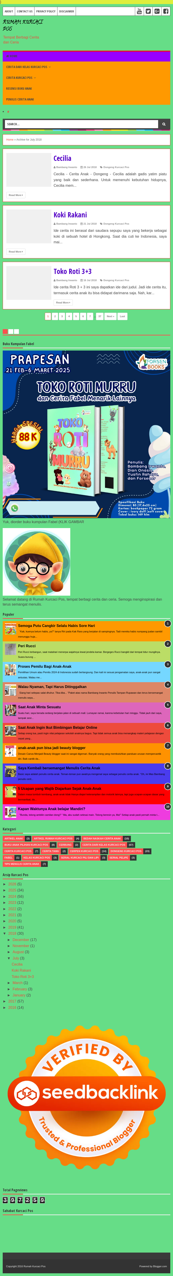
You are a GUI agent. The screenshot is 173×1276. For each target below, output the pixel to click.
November (21, 946)
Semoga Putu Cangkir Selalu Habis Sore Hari (56, 626)
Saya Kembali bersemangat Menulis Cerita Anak (59, 768)
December (21, 940)
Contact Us (24, 11)
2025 (12, 890)
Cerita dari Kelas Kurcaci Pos (26, 67)
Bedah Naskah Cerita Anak (102, 838)
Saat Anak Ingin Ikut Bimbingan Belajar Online (57, 727)
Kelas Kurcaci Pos (37, 857)
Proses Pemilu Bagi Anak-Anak (44, 666)
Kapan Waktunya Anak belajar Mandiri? (51, 809)
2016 (12, 1007)
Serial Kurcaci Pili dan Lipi (79, 857)
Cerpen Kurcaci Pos (84, 851)
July (16, 958)
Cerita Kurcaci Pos (19, 77)
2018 (12, 933)
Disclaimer (66, 11)
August (19, 952)
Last (122, 316)
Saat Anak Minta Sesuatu (39, 707)
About (9, 11)
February (20, 989)
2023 (12, 903)
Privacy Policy (45, 11)
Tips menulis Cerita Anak (22, 864)
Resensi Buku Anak (19, 88)
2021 (12, 915)
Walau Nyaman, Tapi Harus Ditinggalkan (52, 687)
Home (11, 56)
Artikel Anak (14, 838)
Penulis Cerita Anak (20, 99)
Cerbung (65, 844)
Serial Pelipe (118, 857)
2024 (12, 896)
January (19, 995)
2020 (12, 921)
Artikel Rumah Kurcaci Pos (53, 838)
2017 (12, 1001)
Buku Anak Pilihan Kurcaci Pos (26, 844)
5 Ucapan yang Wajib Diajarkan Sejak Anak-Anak (59, 789)
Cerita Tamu (50, 851)
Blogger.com (160, 1266)
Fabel (9, 857)
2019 (12, 927)
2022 (12, 909)
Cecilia (64, 157)
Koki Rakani (72, 214)
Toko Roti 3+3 (75, 270)
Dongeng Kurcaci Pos (116, 167)
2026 (12, 884)
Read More (16, 195)
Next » (110, 316)
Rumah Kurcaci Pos (35, 1266)
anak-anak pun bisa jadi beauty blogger (52, 748)
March (18, 983)
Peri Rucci (27, 646)
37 (99, 316)
